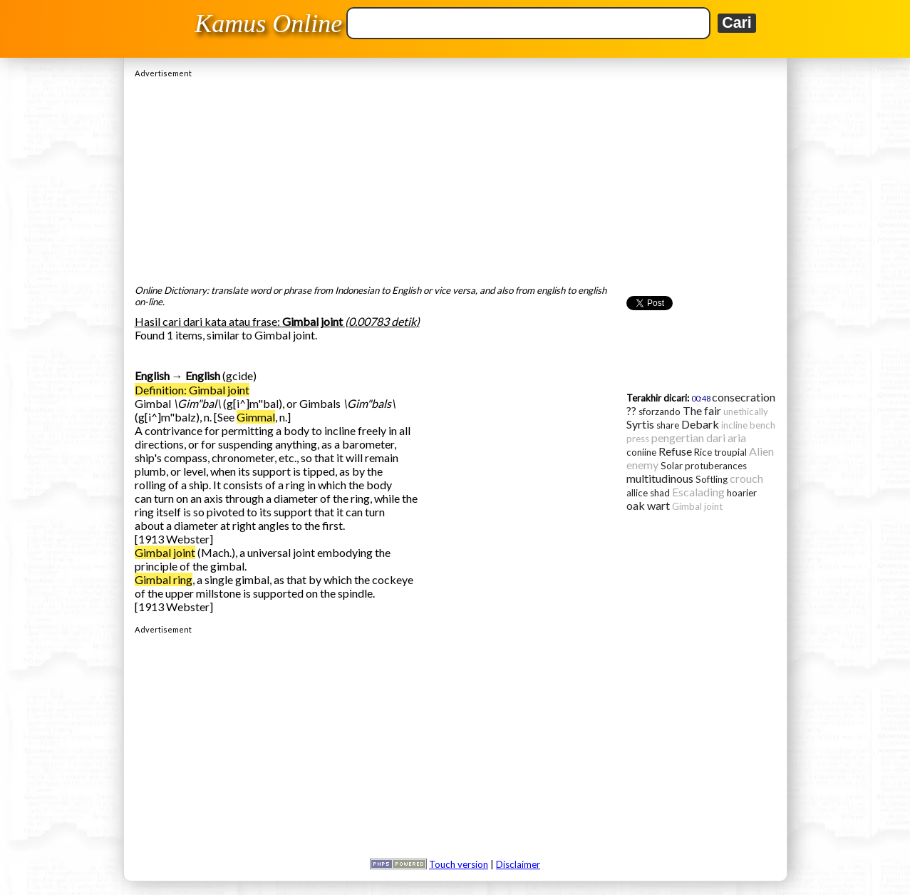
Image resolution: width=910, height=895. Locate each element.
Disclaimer (518, 864)
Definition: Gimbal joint (192, 390)
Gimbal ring (163, 579)
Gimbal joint (165, 552)
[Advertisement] (455, 177)
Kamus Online (268, 23)
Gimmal (256, 417)
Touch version (458, 864)
